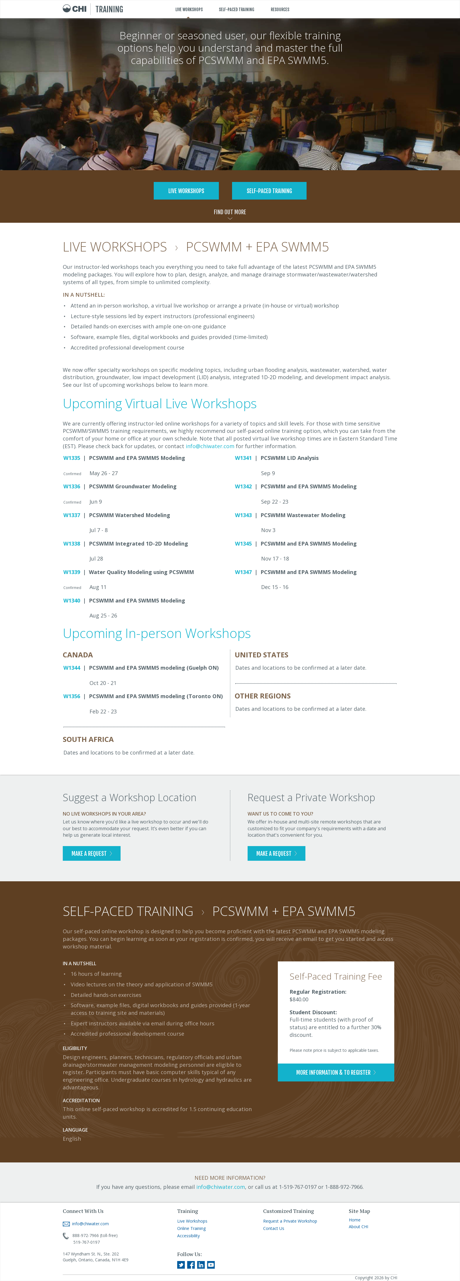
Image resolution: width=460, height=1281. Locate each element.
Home (355, 1220)
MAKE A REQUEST (92, 853)
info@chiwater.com (210, 446)
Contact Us (273, 1228)
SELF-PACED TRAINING (236, 9)
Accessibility (188, 1235)
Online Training (191, 1228)
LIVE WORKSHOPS (189, 9)
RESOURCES (280, 9)
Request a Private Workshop (290, 1221)
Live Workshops (192, 1221)
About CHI (358, 1226)
